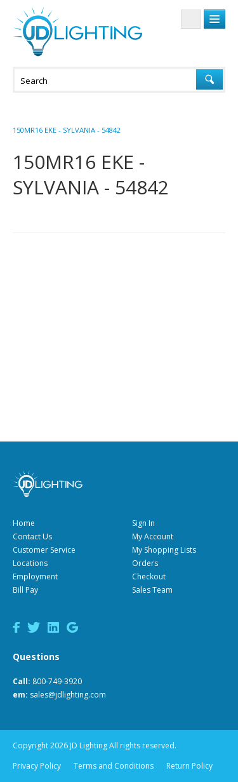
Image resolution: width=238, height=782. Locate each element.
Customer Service (44, 549)
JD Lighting (77, 31)
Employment (35, 576)
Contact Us (32, 536)
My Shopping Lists (164, 549)
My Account (152, 536)
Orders (145, 563)
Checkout (149, 576)
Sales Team (152, 589)
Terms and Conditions (114, 765)
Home (24, 523)
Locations (30, 563)
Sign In (143, 523)
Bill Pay (25, 589)
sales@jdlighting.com (68, 694)
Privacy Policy (37, 765)
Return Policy (189, 765)
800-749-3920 (57, 681)
